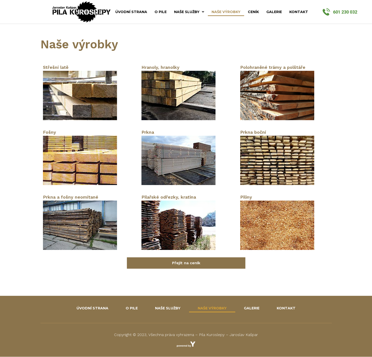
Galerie (274, 12)
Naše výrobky (226, 12)
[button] (186, 263)
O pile (161, 12)
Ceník (253, 12)
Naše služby (189, 12)
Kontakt (298, 12)
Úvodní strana (131, 12)
